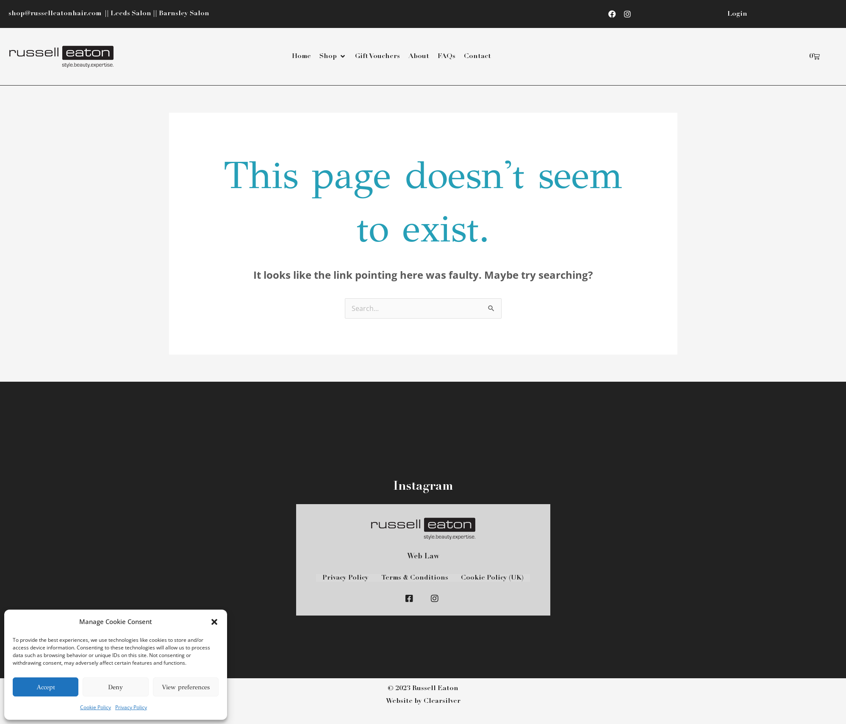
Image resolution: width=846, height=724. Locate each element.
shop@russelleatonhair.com (55, 13)
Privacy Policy (131, 707)
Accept (45, 687)
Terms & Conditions (414, 577)
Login (737, 14)
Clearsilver (442, 701)
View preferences (186, 687)
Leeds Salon (131, 13)
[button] (214, 622)
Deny (115, 687)
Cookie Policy (95, 707)
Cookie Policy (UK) (492, 577)
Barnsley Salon (184, 13)
